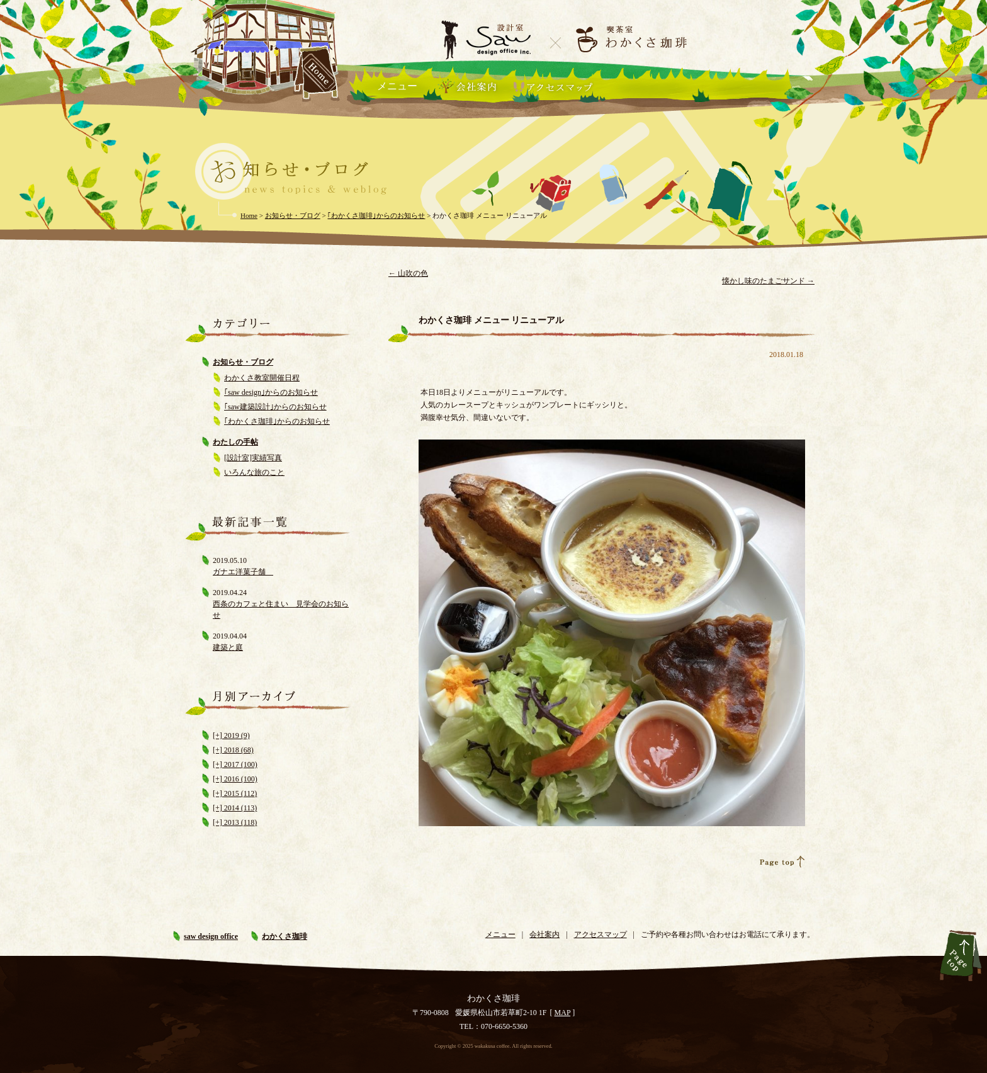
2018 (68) (238, 750)
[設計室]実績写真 (253, 457)
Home (248, 215)
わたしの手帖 (235, 442)
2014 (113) (239, 807)
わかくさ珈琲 (284, 936)
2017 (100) (239, 764)
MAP (563, 1012)
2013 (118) (239, 822)
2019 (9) (236, 735)
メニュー (397, 86)
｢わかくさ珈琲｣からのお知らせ (277, 421)
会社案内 (544, 934)
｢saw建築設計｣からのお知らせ (275, 406)
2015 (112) (239, 793)
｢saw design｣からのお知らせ (271, 392)
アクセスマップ (600, 934)
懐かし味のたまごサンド (768, 280)
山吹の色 (408, 273)
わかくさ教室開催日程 (262, 377)
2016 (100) (239, 779)
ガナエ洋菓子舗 (243, 571)
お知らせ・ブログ (243, 362)
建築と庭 (228, 647)
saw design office (211, 936)
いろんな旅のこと (254, 472)
